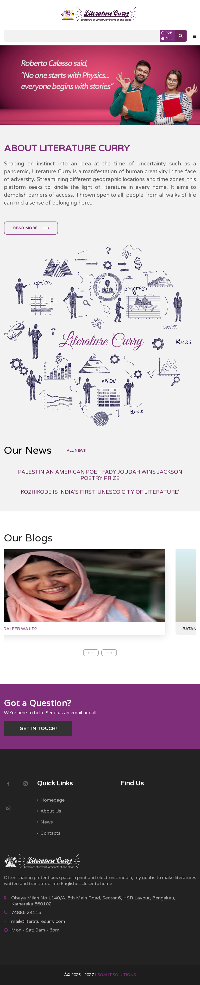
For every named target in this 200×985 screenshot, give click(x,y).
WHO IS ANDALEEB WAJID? (39, 628)
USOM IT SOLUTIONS (115, 974)
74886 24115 (26, 912)
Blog (169, 38)
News (46, 822)
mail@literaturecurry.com (38, 921)
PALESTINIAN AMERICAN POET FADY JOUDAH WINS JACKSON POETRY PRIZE (100, 493)
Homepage (52, 800)
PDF (169, 32)
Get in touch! (38, 728)
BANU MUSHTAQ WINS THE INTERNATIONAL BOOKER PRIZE (100, 476)
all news (76, 451)
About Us (50, 811)
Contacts (50, 833)
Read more (31, 228)
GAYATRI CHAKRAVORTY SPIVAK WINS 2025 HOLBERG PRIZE (100, 462)
